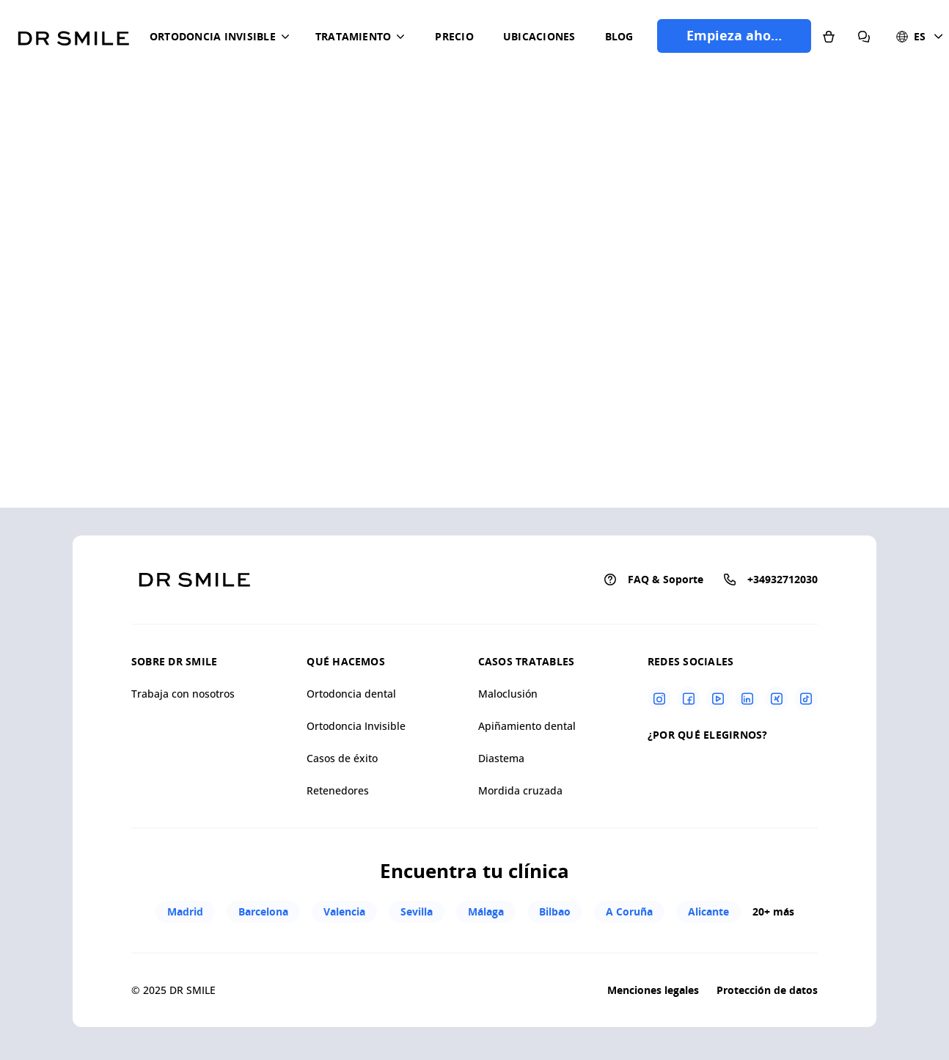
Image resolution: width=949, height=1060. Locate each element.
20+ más (773, 911)
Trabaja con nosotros (183, 694)
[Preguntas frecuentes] (864, 36)
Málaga (486, 911)
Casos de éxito (342, 758)
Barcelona (263, 911)
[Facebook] (688, 698)
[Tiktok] (806, 698)
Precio (454, 36)
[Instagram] (659, 698)
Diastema (501, 758)
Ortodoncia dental (351, 694)
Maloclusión (508, 694)
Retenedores (338, 790)
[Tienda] (828, 36)
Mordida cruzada (520, 790)
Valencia (344, 911)
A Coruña (629, 911)
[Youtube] (718, 698)
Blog (619, 36)
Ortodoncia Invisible (356, 726)
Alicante (708, 911)
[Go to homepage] (73, 33)
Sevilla (416, 911)
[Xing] (776, 698)
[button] (222, 36)
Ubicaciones (539, 36)
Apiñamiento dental (527, 726)
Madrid (185, 911)
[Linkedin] (747, 698)
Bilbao (555, 911)
